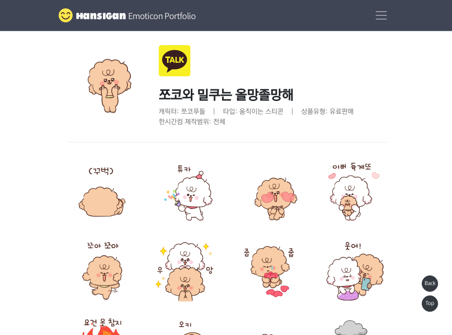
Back (430, 283)
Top (429, 303)
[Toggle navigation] (381, 15)
